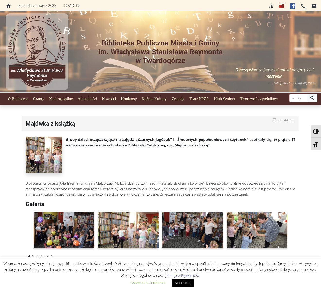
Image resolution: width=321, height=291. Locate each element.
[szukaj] (298, 98)
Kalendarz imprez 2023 (37, 5)
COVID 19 (71, 5)
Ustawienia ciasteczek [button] (148, 282)
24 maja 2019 (286, 120)
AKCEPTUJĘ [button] (183, 283)
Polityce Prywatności (183, 275)
